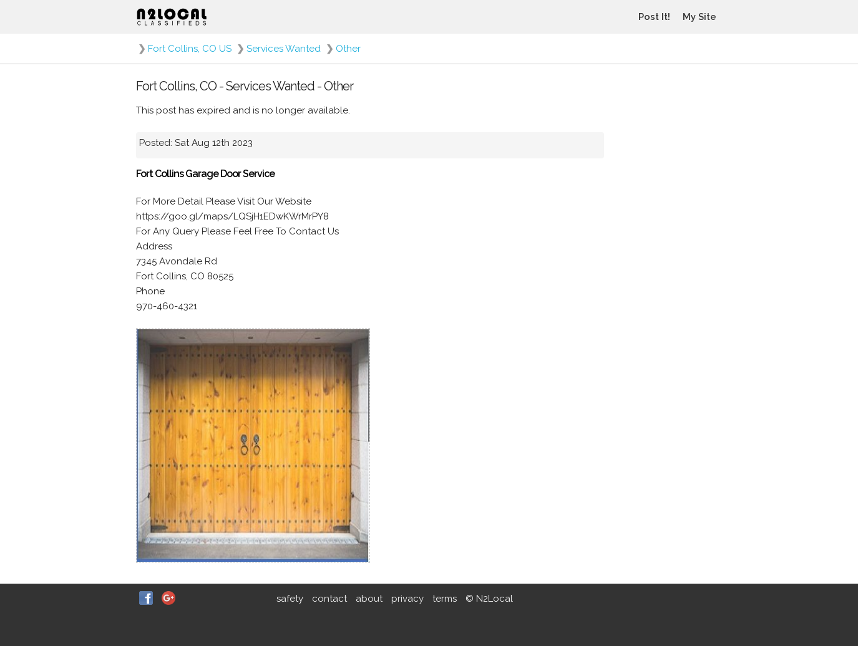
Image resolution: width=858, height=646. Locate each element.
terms (444, 598)
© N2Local (489, 598)
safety (289, 598)
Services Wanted (283, 48)
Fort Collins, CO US (190, 48)
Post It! (654, 16)
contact (329, 598)
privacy (407, 598)
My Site (699, 16)
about (369, 598)
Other (348, 48)
